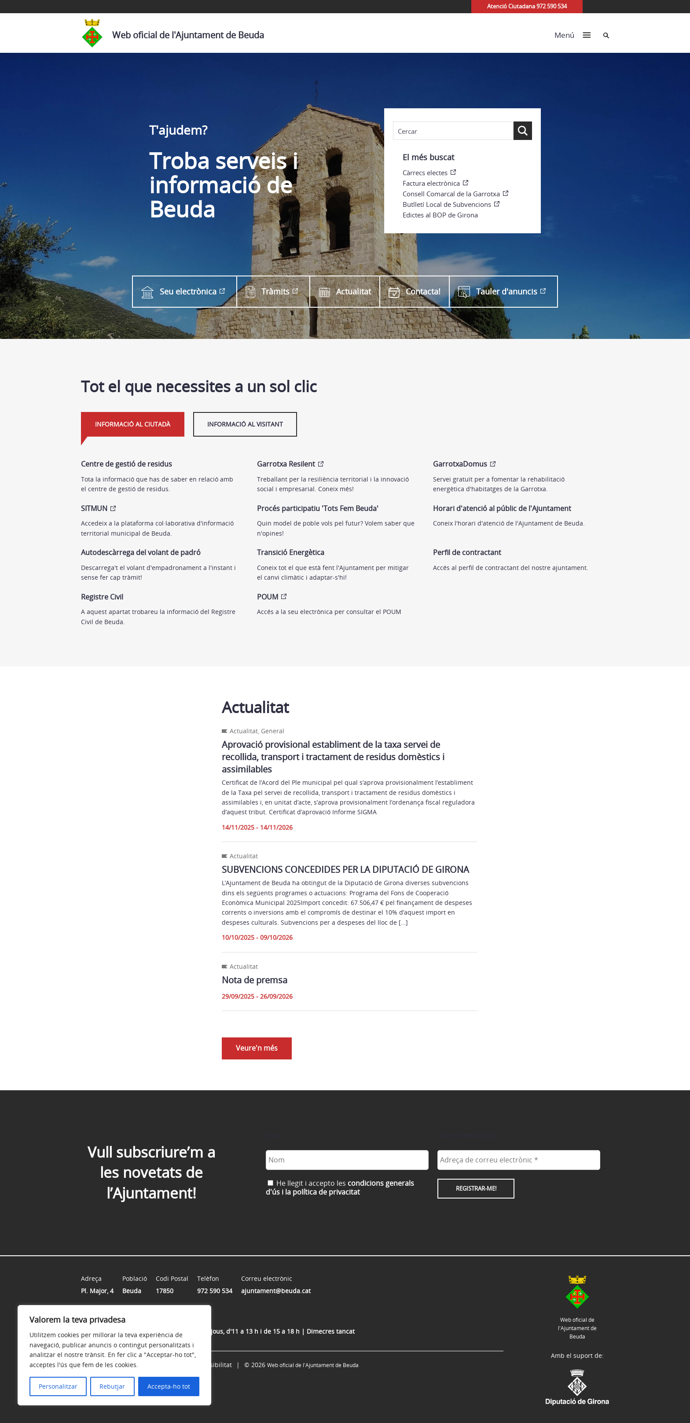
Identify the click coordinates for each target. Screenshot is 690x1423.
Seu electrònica (179, 291)
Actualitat (345, 291)
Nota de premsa (254, 980)
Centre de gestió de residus (126, 464)
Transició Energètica (290, 552)
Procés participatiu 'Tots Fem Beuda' (317, 508)
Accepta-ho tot (168, 1386)
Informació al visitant (245, 424)
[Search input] (453, 131)
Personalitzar (58, 1386)
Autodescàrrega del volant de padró (141, 552)
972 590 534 (214, 1291)
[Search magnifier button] (523, 130)
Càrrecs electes (425, 172)
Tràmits (268, 291)
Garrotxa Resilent (286, 464)
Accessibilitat (212, 1364)
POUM (267, 597)
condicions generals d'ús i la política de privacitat (340, 1187)
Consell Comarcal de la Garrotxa (451, 193)
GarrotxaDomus (460, 464)
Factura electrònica (431, 183)
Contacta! (414, 291)
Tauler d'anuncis (497, 291)
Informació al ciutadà (132, 424)
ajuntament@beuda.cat (276, 1291)
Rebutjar (112, 1386)
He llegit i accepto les (340, 1187)
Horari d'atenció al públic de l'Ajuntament (502, 508)
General (272, 731)
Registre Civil (102, 597)
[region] (114, 1355)
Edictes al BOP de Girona (440, 214)
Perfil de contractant (467, 552)
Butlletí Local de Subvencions (447, 204)
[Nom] (347, 1159)
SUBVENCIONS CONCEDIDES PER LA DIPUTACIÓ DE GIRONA (345, 869)
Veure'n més (257, 1048)
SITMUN (94, 508)
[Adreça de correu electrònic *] (518, 1159)
